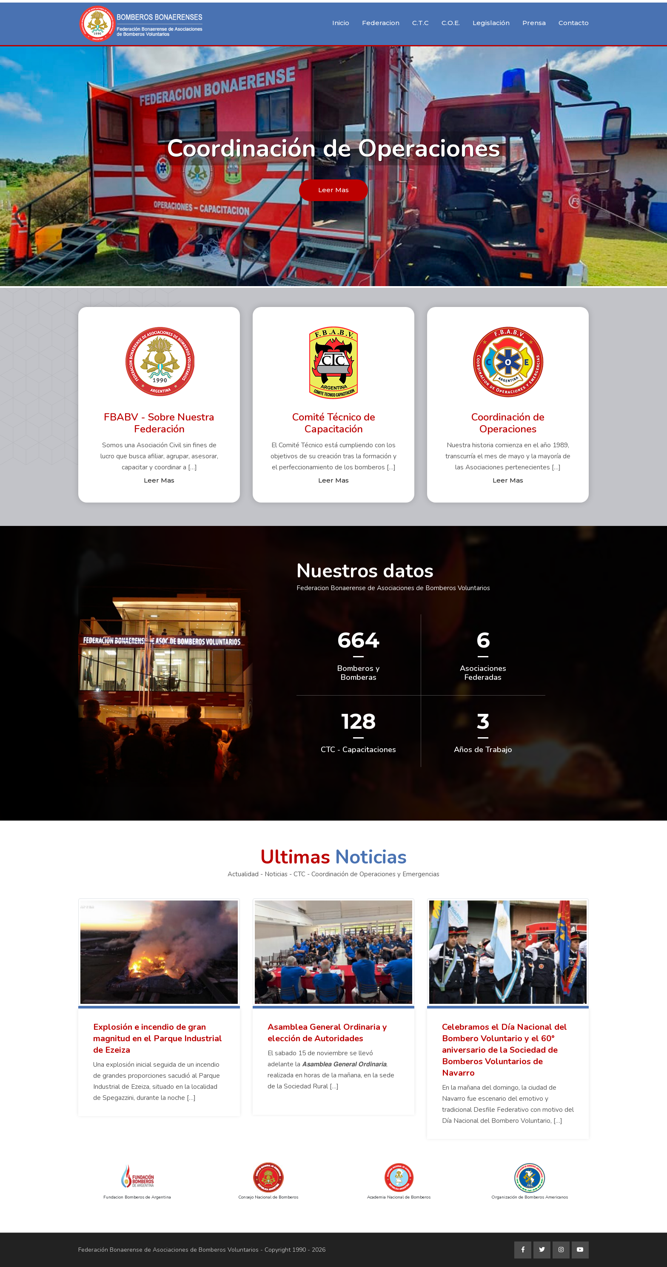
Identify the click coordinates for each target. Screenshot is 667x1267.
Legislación (491, 23)
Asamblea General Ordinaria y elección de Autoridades (327, 1032)
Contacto (574, 23)
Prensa (534, 23)
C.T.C (420, 23)
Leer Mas (333, 190)
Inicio (340, 23)
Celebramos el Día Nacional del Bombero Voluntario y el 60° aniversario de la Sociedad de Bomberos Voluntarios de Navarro (504, 1050)
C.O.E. (451, 23)
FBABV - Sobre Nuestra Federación (159, 423)
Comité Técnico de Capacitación (333, 423)
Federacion (380, 23)
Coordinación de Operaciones (507, 423)
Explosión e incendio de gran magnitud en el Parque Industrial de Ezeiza (157, 1038)
